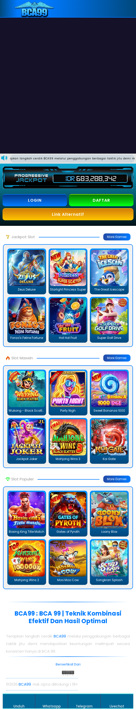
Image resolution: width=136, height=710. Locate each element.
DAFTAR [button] (101, 200)
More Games (117, 237)
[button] (124, 8)
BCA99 (60, 636)
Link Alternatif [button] (68, 214)
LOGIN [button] (35, 200)
